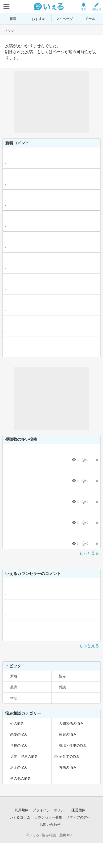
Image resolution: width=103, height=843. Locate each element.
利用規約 (22, 810)
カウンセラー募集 (48, 817)
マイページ (64, 19)
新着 (12, 19)
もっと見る (89, 553)
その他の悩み (20, 778)
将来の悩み (67, 767)
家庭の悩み (67, 734)
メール (90, 19)
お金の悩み (19, 767)
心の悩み (17, 723)
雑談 (62, 687)
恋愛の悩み (19, 734)
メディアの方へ (78, 817)
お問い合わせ (50, 825)
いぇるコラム (19, 817)
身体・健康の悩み (24, 756)
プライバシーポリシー (50, 810)
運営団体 (78, 810)
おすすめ (39, 19)
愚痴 (13, 687)
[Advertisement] (51, 102)
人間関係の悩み (71, 723)
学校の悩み (19, 745)
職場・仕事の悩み (73, 745)
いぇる (8, 30)
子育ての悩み (69, 756)
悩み (62, 676)
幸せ (13, 698)
